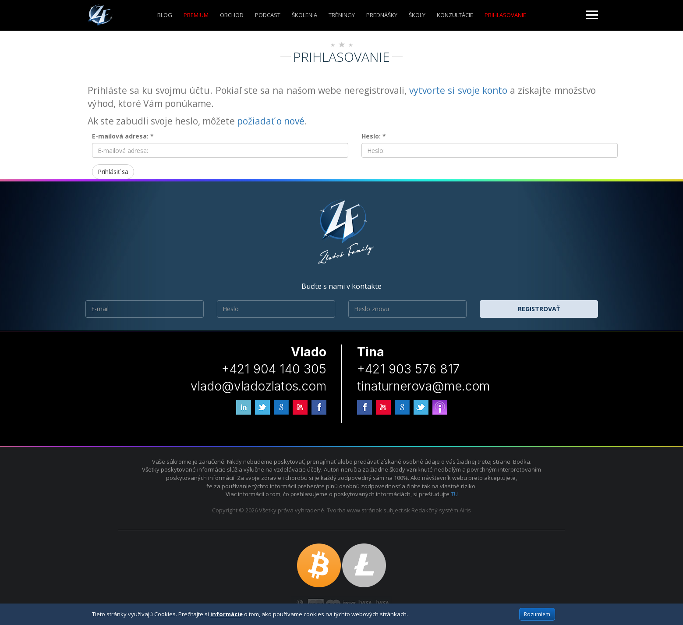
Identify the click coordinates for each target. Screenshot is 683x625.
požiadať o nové (270, 121)
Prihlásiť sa (113, 171)
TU (454, 494)
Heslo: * (373, 136)
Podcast (267, 15)
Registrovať (539, 309)
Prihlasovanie (505, 15)
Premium (196, 15)
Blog (164, 15)
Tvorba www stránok (354, 510)
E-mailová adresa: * (123, 136)
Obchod (232, 15)
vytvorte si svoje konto (458, 90)
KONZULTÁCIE (455, 15)
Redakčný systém (434, 510)
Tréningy (342, 15)
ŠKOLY (417, 15)
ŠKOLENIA (304, 15)
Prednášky (381, 15)
